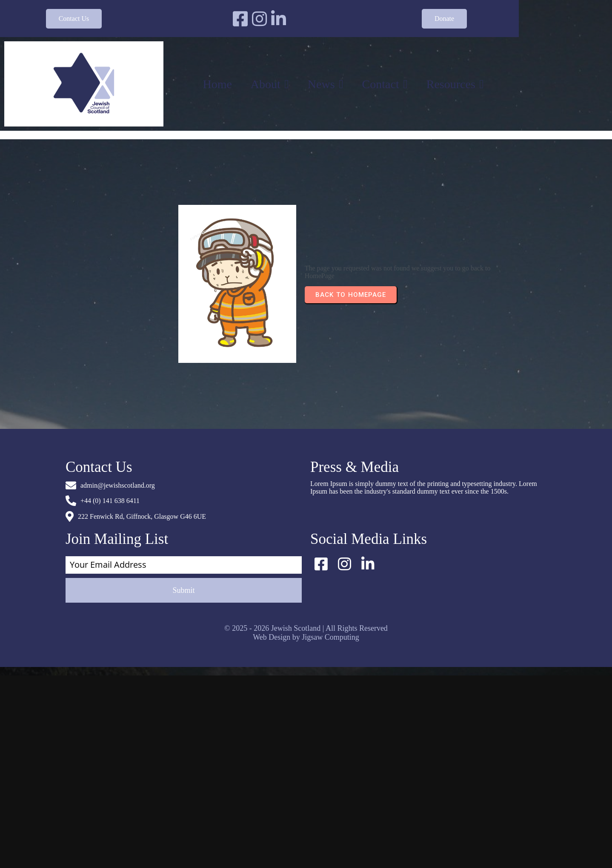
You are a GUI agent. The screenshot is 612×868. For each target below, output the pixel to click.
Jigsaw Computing (330, 523)
